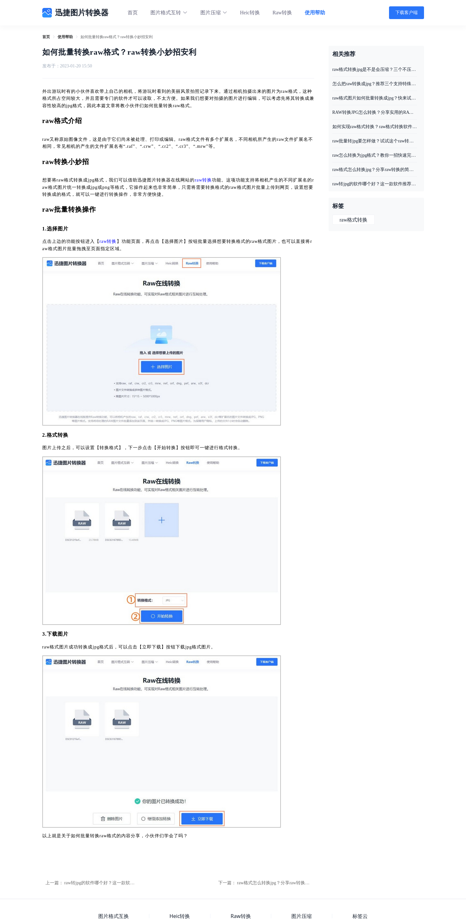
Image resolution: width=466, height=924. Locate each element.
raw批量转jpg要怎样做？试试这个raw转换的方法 (374, 141)
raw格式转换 (354, 219)
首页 (133, 12)
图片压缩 (301, 916)
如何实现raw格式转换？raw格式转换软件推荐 (374, 126)
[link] (46, 37)
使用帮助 (315, 12)
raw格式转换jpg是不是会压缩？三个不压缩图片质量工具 (374, 69)
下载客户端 (406, 12)
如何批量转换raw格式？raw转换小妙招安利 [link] (116, 37)
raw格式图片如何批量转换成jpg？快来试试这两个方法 (374, 98)
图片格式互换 (113, 916)
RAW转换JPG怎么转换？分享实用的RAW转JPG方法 (374, 112)
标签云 (360, 916)
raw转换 (203, 180)
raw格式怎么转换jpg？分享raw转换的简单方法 (282, 882)
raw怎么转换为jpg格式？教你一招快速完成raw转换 (374, 155)
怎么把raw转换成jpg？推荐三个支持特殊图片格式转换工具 (374, 83)
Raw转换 (282, 12)
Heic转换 (250, 12)
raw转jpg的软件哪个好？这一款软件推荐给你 (108, 882)
